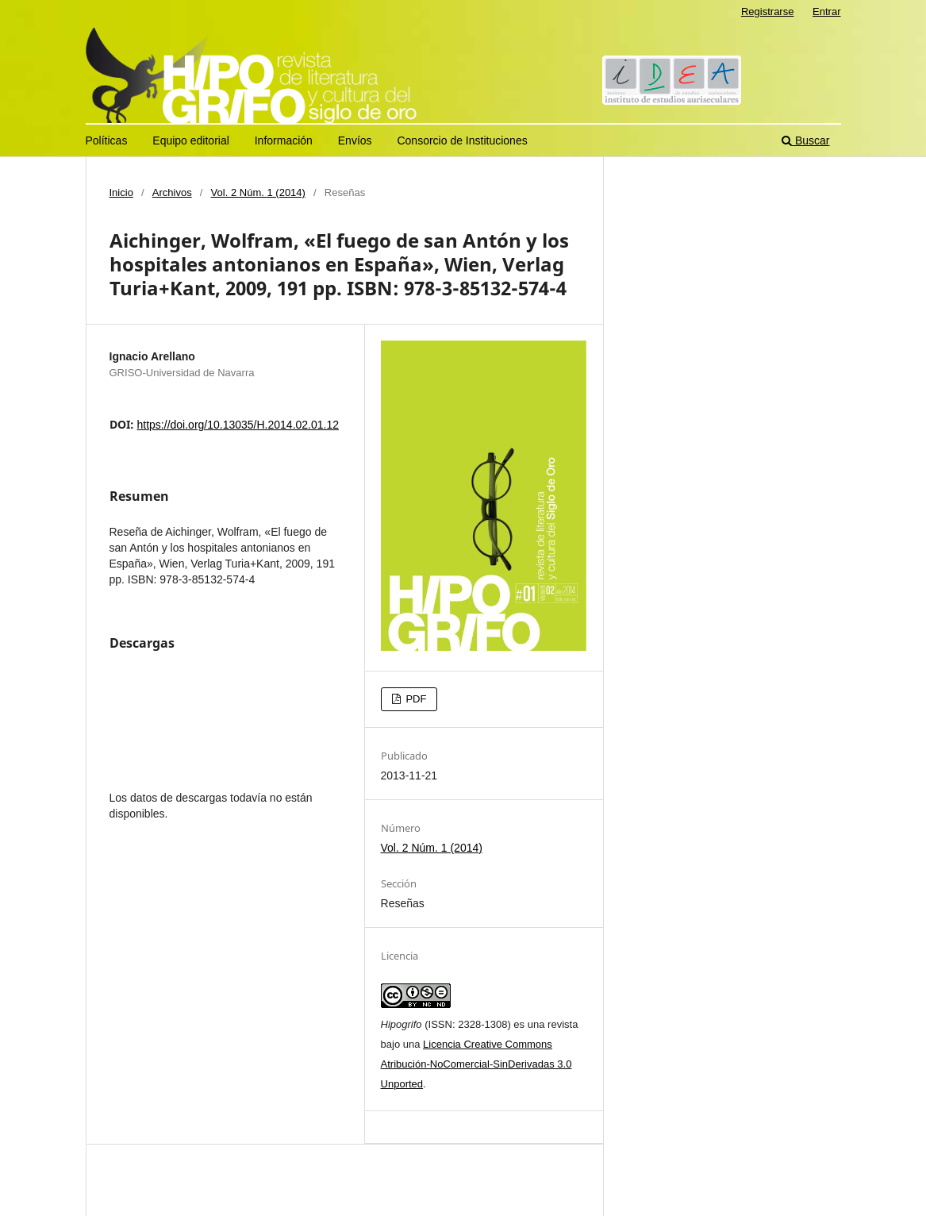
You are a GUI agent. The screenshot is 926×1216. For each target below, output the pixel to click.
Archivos (172, 192)
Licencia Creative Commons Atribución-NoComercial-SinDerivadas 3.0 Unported (476, 1064)
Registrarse (767, 11)
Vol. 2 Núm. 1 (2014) (258, 192)
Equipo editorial (190, 140)
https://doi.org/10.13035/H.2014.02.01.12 (238, 424)
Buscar (805, 140)
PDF (415, 699)
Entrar (826, 11)
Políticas (107, 140)
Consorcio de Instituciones (462, 140)
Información (284, 140)
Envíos (355, 140)
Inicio (121, 192)
